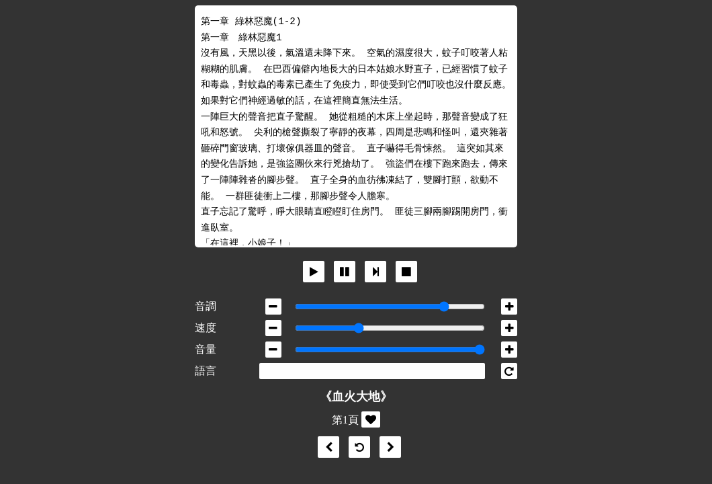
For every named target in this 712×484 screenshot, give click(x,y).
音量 (205, 349)
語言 (205, 370)
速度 (205, 327)
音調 (205, 306)
